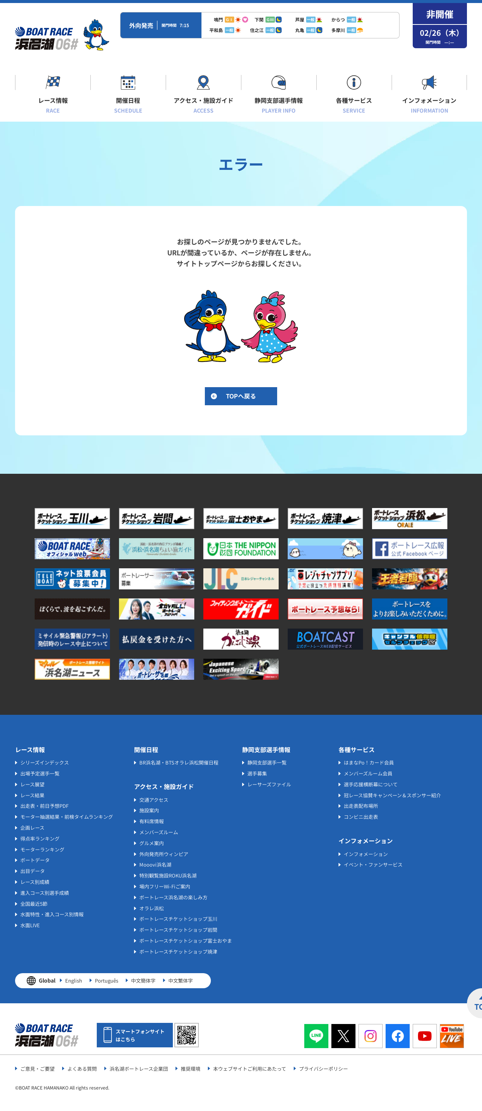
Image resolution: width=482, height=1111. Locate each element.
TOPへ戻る (241, 395)
